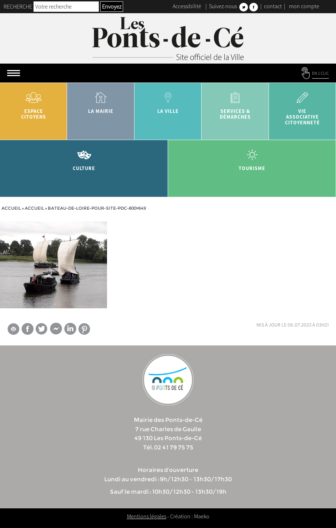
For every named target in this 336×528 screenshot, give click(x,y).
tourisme (252, 157)
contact (273, 6)
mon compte (304, 6)
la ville (168, 100)
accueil (34, 208)
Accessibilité (187, 6)
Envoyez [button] (111, 6)
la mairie (101, 100)
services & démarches (235, 103)
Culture (84, 157)
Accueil (11, 208)
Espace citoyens (33, 103)
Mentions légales (146, 516)
